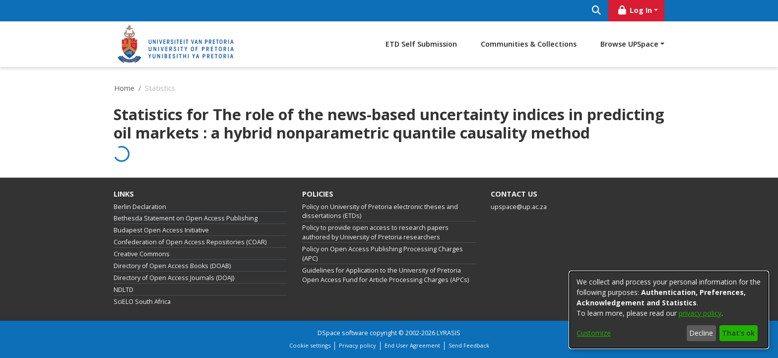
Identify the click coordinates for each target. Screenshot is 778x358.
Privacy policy (357, 345)
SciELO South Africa (142, 301)
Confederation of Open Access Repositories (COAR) (190, 242)
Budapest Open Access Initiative (161, 230)
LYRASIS (448, 333)
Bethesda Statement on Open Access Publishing (186, 218)
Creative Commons (142, 254)
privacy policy (700, 313)
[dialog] (669, 310)
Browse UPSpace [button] (629, 44)
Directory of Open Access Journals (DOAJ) (174, 278)
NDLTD (123, 290)
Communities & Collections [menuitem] (529, 44)
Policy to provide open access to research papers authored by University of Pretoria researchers (375, 232)
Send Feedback (469, 345)
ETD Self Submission (421, 44)
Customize (594, 333)
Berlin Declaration (140, 207)
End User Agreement (412, 345)
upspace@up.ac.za (519, 207)
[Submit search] (596, 10)
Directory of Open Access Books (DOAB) (172, 266)
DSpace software (343, 333)
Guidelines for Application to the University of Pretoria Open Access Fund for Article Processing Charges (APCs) (385, 275)
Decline (701, 333)
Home (124, 88)
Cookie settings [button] (309, 345)
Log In (634, 10)
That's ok (738, 333)
